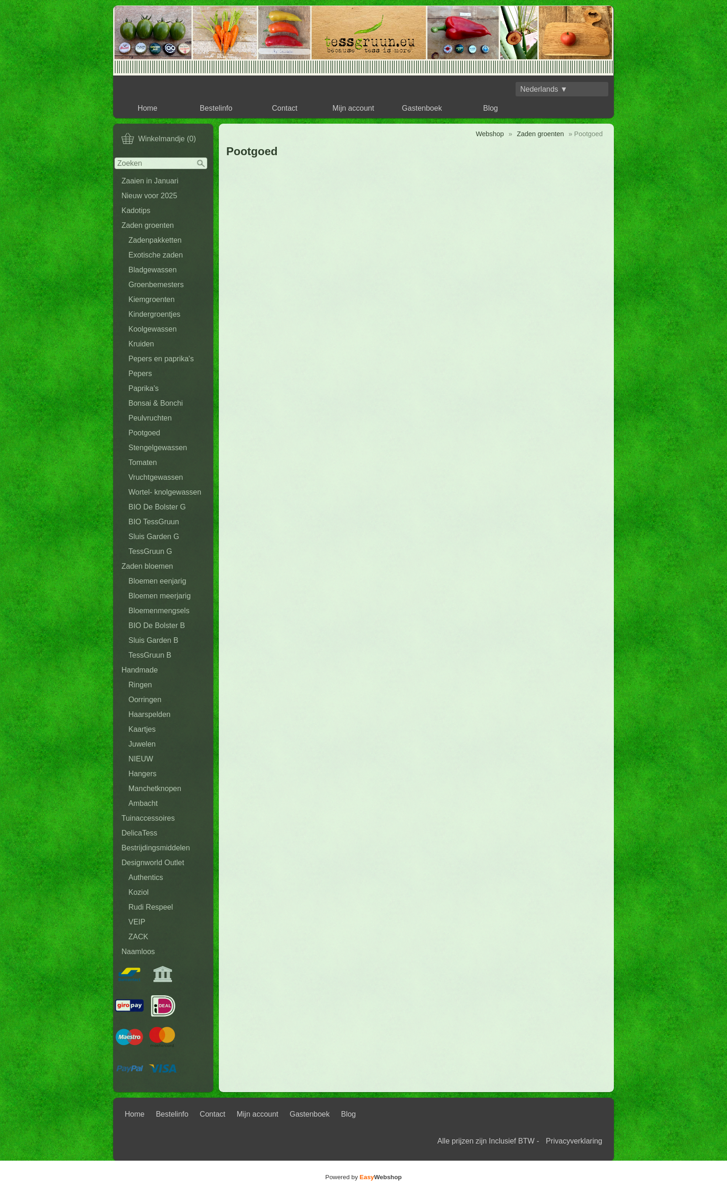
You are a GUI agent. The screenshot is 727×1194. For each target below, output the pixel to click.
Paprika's (143, 388)
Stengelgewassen (157, 448)
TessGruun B (149, 655)
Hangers (142, 774)
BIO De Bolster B (156, 625)
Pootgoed (144, 433)
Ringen (140, 685)
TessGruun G (150, 551)
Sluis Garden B (153, 640)
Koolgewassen (152, 329)
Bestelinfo (216, 108)
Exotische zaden (155, 255)
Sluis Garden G (153, 536)
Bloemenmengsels (159, 611)
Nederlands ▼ (544, 89)
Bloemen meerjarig (159, 596)
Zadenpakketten (155, 240)
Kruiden (141, 344)
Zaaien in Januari (150, 181)
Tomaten (142, 462)
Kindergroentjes (154, 314)
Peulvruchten (150, 418)
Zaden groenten (147, 225)
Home (148, 108)
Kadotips (135, 210)
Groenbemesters (156, 285)
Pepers (140, 373)
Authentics (145, 877)
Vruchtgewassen (155, 477)
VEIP (136, 922)
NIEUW (140, 759)
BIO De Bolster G (157, 507)
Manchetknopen (154, 788)
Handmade (139, 670)
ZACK (138, 937)
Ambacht (143, 803)
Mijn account (353, 108)
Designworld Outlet (152, 863)
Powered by (363, 1177)
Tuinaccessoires (148, 818)
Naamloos (138, 951)
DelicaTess (139, 833)
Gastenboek (422, 108)
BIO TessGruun (153, 522)
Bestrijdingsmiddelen (155, 848)
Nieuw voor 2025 (149, 196)
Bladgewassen (152, 270)
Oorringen (144, 700)
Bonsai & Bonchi (155, 403)
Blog (490, 108)
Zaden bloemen (147, 566)
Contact (284, 108)
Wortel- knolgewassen (164, 492)
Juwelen (142, 744)
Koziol (138, 892)
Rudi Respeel (150, 907)
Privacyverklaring (574, 1141)
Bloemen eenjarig (157, 581)
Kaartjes (142, 729)
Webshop (490, 134)
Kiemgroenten (151, 299)
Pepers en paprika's (161, 359)
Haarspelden (149, 714)
